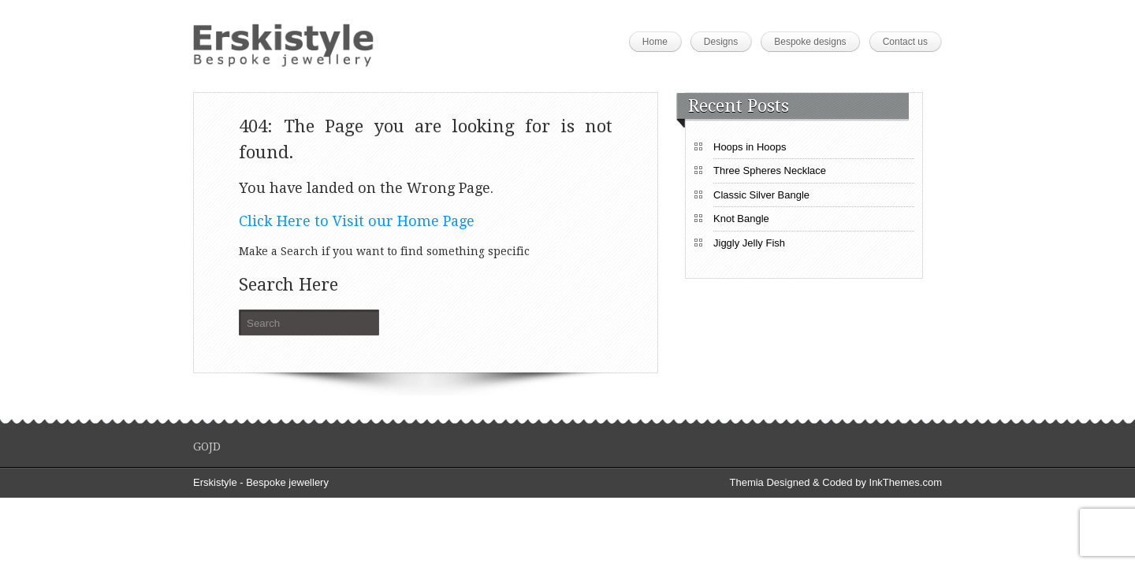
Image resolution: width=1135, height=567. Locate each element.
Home (655, 41)
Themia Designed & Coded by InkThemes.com (835, 482)
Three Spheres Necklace (769, 170)
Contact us (905, 41)
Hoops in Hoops (750, 147)
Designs (721, 41)
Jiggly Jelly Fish (749, 243)
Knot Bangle (741, 218)
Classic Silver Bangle (761, 195)
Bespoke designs (810, 41)
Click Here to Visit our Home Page (356, 221)
